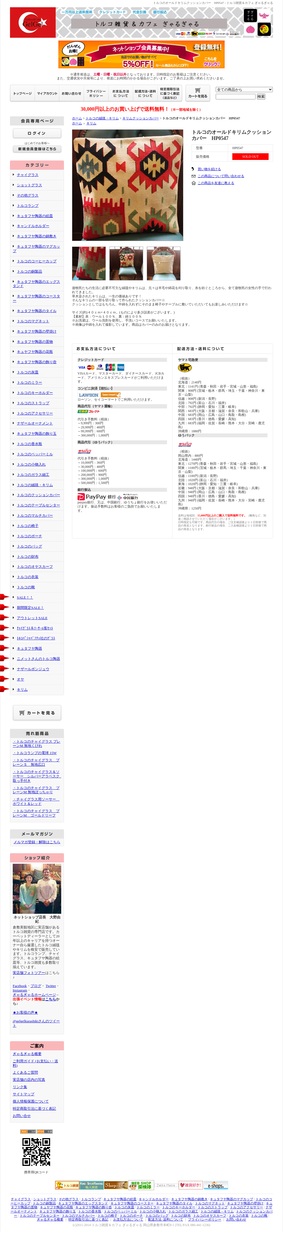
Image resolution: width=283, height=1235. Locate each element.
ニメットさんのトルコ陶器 (38, 659)
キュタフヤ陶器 (29, 648)
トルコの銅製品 (29, 271)
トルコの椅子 (27, 526)
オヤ (20, 679)
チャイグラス (27, 175)
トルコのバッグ (29, 546)
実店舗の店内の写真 (29, 1080)
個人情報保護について (31, 1101)
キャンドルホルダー (33, 226)
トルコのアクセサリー (35, 413)
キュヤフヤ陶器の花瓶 (35, 352)
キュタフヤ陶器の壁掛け (36, 331)
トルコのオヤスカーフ (35, 566)
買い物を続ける (209, 169)
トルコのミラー (29, 382)
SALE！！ (25, 597)
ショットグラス (29, 185)
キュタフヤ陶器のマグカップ (231, 1199)
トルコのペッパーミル (35, 454)
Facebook (20, 986)
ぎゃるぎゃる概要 (27, 1054)
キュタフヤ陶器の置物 (35, 342)
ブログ (35, 986)
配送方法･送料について (165, 1219)
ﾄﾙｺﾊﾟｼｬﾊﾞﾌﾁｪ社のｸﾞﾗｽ (36, 638)
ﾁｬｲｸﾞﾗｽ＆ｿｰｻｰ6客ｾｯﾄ (35, 628)
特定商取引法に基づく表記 (34, 1108)
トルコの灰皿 (27, 372)
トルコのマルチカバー (35, 515)
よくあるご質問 (25, 1072)
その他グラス (27, 195)
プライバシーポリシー (204, 1219)
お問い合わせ (236, 1219)
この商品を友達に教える (216, 183)
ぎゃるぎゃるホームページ (34, 995)
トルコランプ (27, 206)
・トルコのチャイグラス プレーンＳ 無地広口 (36, 762)
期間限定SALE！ (30, 608)
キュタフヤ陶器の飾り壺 (36, 362)
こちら (50, 999)
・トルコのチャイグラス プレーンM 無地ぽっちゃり (36, 790)
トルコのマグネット (33, 321)
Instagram (20, 990)
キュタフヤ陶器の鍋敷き (36, 236)
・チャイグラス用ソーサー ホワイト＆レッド (36, 801)
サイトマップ (23, 1094)
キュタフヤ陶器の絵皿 (35, 216)
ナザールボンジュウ (33, 669)
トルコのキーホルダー (35, 393)
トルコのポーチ (29, 536)
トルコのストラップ (33, 403)
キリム (22, 689)
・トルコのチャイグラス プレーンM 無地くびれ (36, 743)
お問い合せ (22, 1116)
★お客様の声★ (25, 1012)
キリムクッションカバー (140, 118)
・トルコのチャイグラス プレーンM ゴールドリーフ (36, 813)
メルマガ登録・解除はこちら (37, 842)
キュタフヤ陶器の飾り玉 (36, 433)
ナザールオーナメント (35, 423)
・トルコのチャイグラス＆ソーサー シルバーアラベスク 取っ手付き (38, 776)
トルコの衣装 (27, 577)
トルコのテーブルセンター (38, 505)
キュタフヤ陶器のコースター (132, 1203)
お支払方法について (128, 1219)
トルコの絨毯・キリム (35, 485)
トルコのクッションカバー (38, 495)
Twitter (51, 986)
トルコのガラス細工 (33, 475)
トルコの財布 (27, 556)
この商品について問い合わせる (221, 176)
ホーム (77, 118)
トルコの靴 (26, 587)
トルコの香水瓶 (29, 444)
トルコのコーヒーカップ (36, 261)
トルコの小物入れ (31, 464)
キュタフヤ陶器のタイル (36, 311)
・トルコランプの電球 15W (35, 753)
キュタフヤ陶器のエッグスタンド (36, 284)
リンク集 (20, 1087)
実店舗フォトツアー (29, 973)
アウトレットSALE (32, 618)
